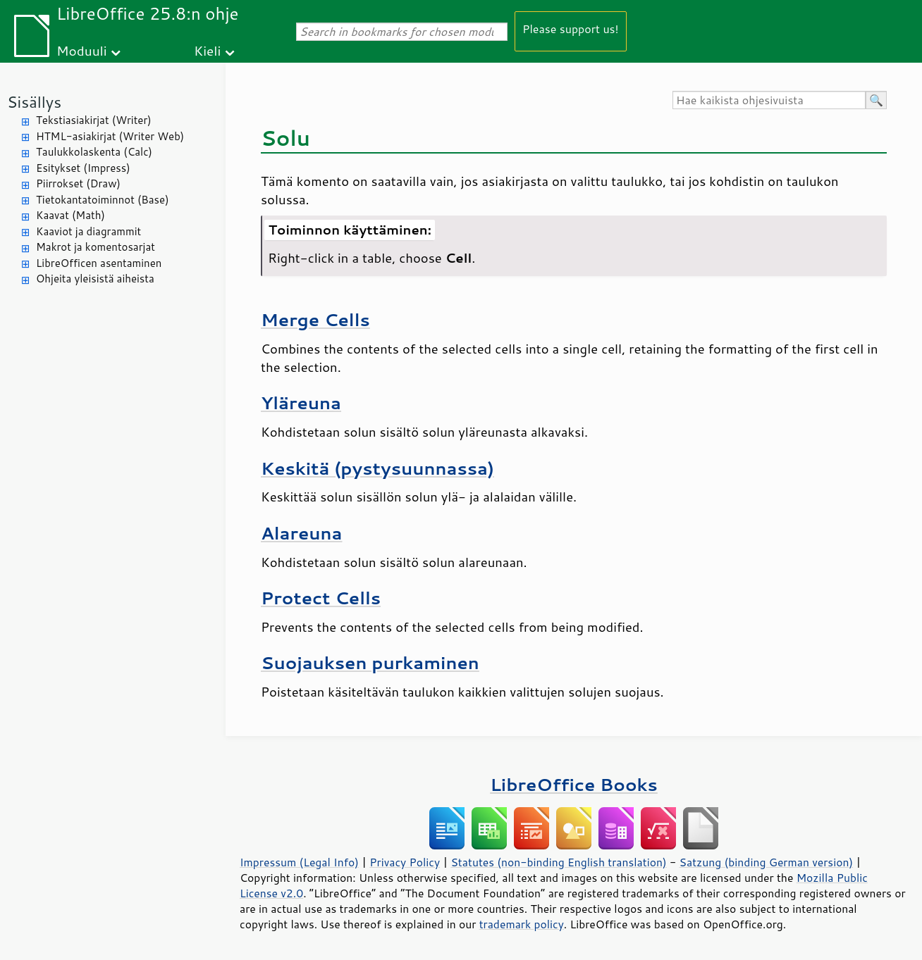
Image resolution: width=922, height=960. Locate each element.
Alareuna (302, 532)
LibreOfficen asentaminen (98, 263)
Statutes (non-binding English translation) (558, 862)
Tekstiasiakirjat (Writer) (94, 120)
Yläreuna (301, 402)
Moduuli (81, 50)
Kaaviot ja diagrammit (88, 231)
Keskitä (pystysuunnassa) (377, 468)
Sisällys (34, 102)
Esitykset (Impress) (83, 168)
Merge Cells (315, 319)
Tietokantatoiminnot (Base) (102, 199)
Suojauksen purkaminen (370, 662)
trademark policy (521, 924)
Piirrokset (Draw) (78, 183)
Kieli (207, 50)
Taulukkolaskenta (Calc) (94, 151)
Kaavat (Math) (70, 215)
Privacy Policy (404, 862)
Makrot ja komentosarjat (95, 246)
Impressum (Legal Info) (299, 862)
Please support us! (570, 28)
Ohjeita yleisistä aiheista (95, 278)
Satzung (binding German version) (767, 862)
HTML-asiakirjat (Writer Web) (110, 136)
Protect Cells (321, 597)
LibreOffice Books (574, 784)
